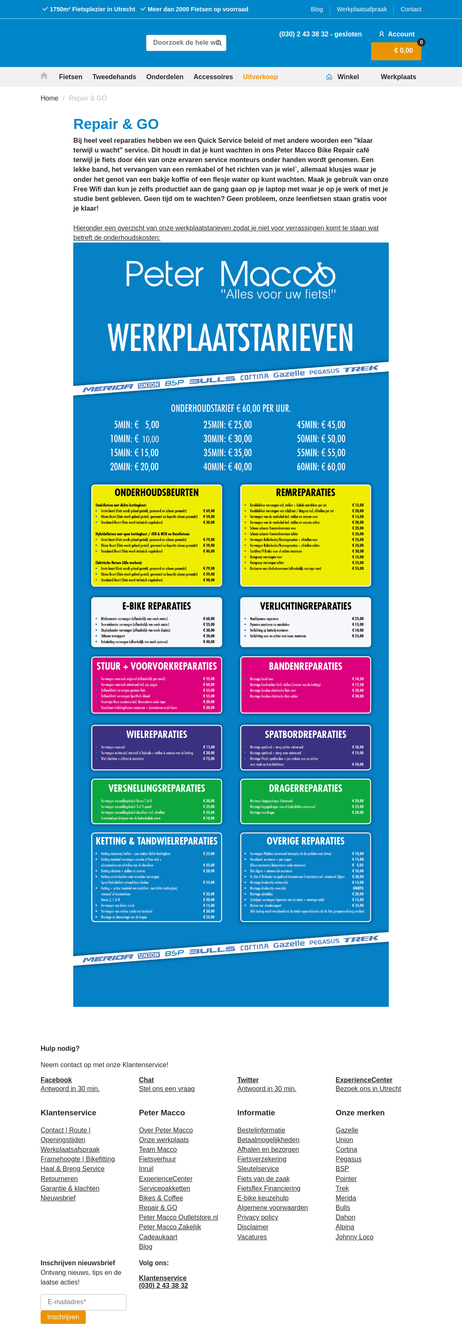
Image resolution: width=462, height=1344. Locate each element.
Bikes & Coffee (161, 1198)
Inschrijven (63, 1317)
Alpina (345, 1226)
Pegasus (349, 1159)
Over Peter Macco (166, 1130)
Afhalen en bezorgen (268, 1149)
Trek (342, 1188)
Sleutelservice (258, 1168)
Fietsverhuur (157, 1159)
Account (396, 34)
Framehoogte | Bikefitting (78, 1159)
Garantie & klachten (70, 1188)
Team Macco (158, 1149)
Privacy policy (257, 1217)
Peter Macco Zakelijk (170, 1226)
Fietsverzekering (261, 1159)
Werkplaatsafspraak (70, 1149)
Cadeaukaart (158, 1237)
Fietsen (70, 76)
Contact (410, 9)
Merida (346, 1198)
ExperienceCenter (165, 1178)
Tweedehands (114, 76)
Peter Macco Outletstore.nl (178, 1217)
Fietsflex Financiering (268, 1188)
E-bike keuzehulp (263, 1198)
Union (344, 1139)
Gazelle (347, 1130)
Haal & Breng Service (73, 1168)
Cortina (346, 1149)
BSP (342, 1168)
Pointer (346, 1178)
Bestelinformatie (261, 1130)
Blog (317, 9)
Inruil (146, 1168)
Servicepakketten (164, 1188)
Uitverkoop (260, 76)
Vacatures (252, 1237)
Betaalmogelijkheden (268, 1139)
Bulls (343, 1207)
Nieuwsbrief (58, 1198)
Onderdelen (165, 76)
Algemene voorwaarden (272, 1207)
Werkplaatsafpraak (362, 9)
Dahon (345, 1217)
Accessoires (213, 76)
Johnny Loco (355, 1237)
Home (50, 98)
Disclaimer (253, 1226)
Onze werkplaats (164, 1139)
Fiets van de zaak (263, 1178)
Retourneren (59, 1178)
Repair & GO (88, 98)
